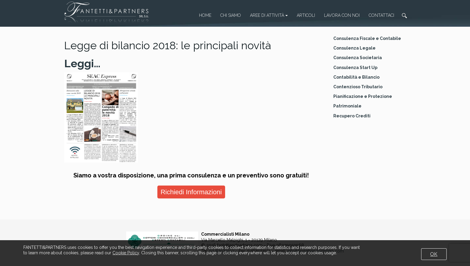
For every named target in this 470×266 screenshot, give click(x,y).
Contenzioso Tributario (357, 86)
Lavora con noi (342, 15)
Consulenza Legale (354, 48)
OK (433, 254)
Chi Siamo (230, 15)
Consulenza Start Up (355, 67)
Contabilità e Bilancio (356, 77)
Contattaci (381, 15)
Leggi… (82, 63)
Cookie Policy (125, 252)
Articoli (306, 15)
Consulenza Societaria (357, 57)
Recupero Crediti (351, 115)
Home (205, 15)
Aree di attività (269, 15)
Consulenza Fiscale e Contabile (367, 38)
